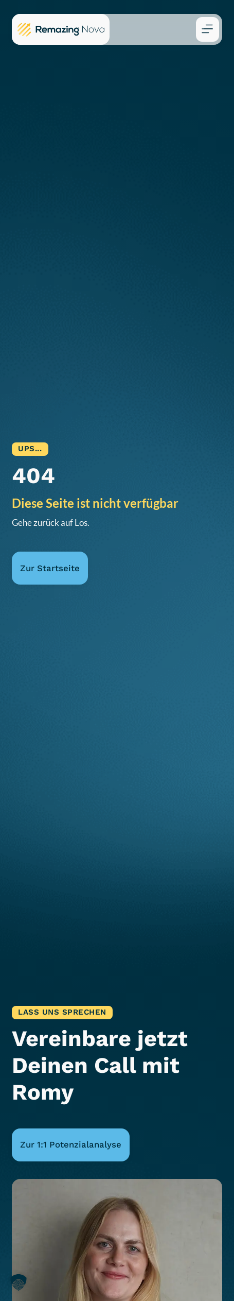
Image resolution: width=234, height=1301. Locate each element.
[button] (207, 29)
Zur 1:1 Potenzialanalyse (70, 1144)
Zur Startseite (50, 568)
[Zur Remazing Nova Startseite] (60, 29)
